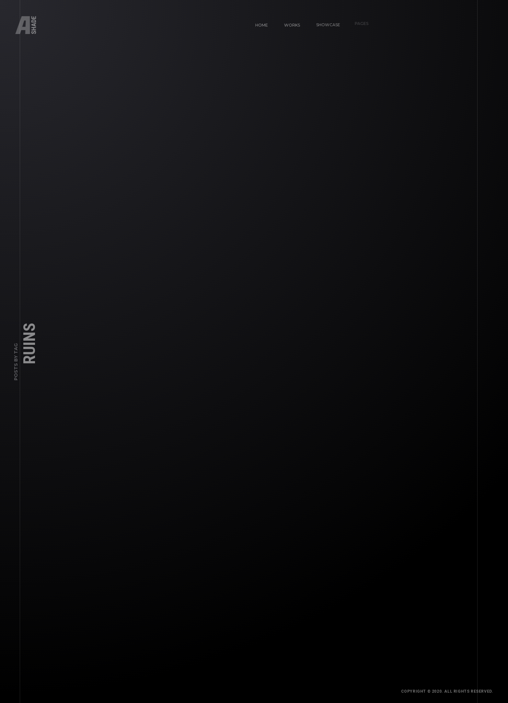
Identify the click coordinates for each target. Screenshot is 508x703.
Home (258, 22)
